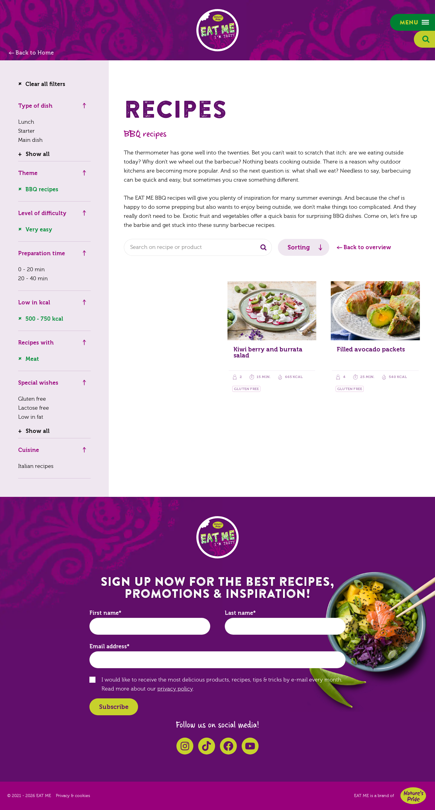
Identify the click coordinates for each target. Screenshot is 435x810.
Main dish (30, 140)
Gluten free (32, 399)
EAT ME (217, 30)
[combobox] (198, 247)
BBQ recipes (41, 189)
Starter (26, 131)
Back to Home (34, 52)
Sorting (299, 247)
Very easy (38, 229)
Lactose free (33, 408)
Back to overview (367, 247)
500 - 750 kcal (44, 319)
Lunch (26, 122)
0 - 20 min (31, 269)
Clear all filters (45, 84)
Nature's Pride (413, 795)
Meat (32, 359)
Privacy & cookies (73, 795)
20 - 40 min (33, 278)
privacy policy (175, 689)
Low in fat (30, 417)
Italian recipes (35, 466)
